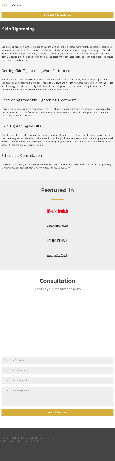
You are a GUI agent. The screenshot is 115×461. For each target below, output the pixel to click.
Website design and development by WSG (20, 441)
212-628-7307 (63, 167)
